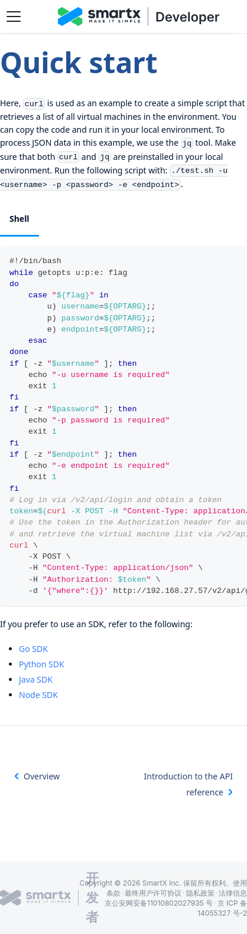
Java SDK (36, 679)
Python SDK (41, 664)
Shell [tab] (19, 218)
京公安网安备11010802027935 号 (159, 903)
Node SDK (38, 694)
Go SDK (33, 648)
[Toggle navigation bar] (13, 16)
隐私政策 (200, 893)
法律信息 (233, 893)
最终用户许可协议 (153, 893)
